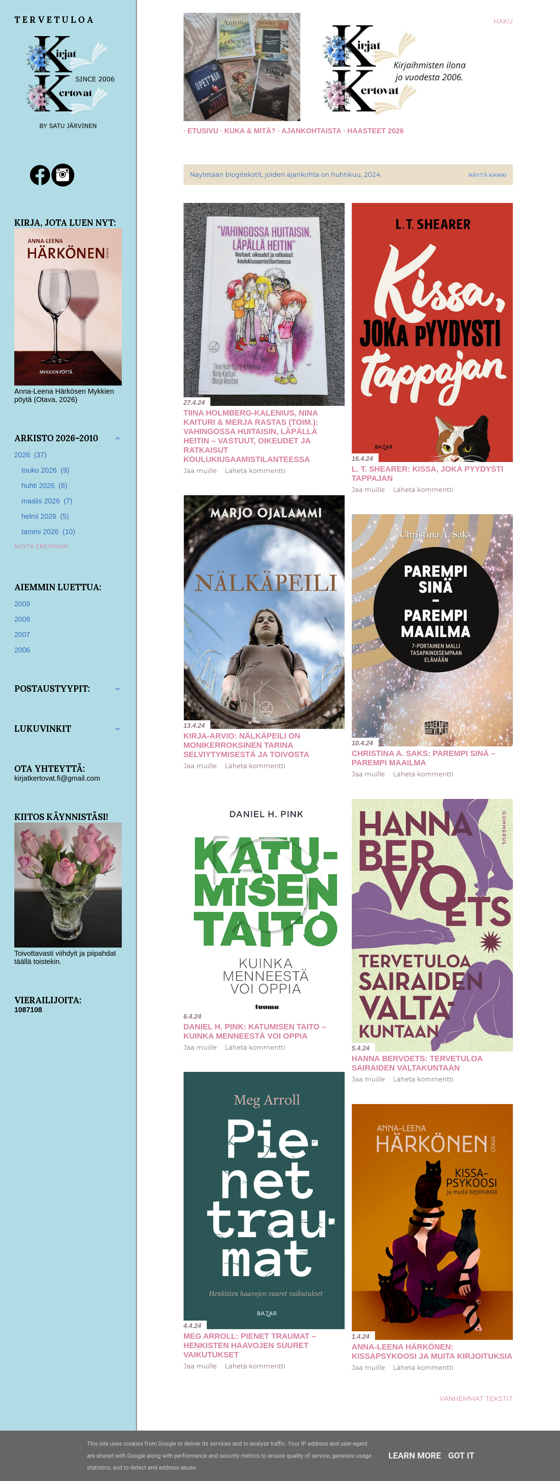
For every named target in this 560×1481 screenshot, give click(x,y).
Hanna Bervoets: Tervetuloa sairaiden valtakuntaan (417, 1063)
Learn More (414, 1456)
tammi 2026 (48, 532)
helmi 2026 (45, 516)
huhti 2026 (44, 485)
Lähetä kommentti (255, 471)
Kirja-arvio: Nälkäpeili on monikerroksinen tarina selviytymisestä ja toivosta (246, 745)
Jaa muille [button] (200, 471)
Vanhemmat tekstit (476, 1399)
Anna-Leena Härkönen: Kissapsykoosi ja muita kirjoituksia (432, 1351)
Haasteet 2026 (371, 131)
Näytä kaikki (487, 175)
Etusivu (199, 131)
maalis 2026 (46, 501)
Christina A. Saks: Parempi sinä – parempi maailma (424, 758)
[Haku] (503, 21)
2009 (22, 604)
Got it (461, 1456)
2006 (22, 650)
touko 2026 (45, 470)
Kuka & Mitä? (246, 131)
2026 (30, 455)
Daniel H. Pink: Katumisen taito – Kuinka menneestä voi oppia (255, 1031)
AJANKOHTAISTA (308, 131)
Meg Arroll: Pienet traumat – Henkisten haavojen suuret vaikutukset (250, 1345)
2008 (22, 619)
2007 (22, 634)
